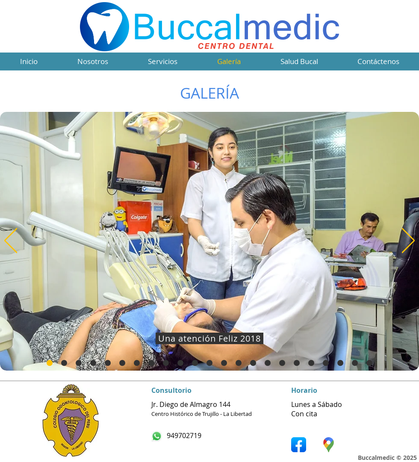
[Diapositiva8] (166, 363)
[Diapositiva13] (239, 363)
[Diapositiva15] (268, 363)
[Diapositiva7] (151, 363)
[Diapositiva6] (137, 363)
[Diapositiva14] (253, 363)
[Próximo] (408, 241)
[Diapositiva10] (195, 363)
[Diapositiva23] (369, 363)
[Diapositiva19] (326, 363)
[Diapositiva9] (180, 363)
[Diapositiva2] (79, 363)
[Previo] (10, 241)
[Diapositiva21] (50, 363)
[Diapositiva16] (282, 363)
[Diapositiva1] (64, 363)
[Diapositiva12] (224, 363)
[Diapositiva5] (122, 363)
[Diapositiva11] (209, 363)
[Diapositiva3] (93, 363)
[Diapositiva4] (108, 363)
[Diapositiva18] (311, 363)
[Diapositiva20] (340, 363)
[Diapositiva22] (355, 363)
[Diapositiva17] (297, 363)
